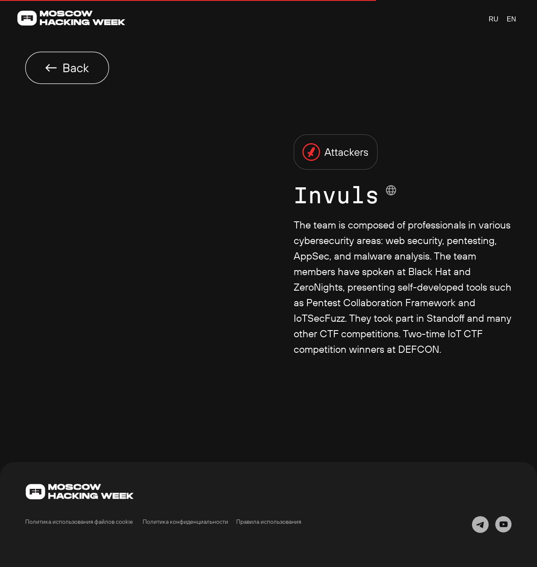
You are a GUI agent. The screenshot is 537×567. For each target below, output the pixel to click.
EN (511, 19)
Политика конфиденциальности (185, 521)
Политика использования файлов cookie (79, 521)
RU (493, 19)
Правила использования (268, 521)
